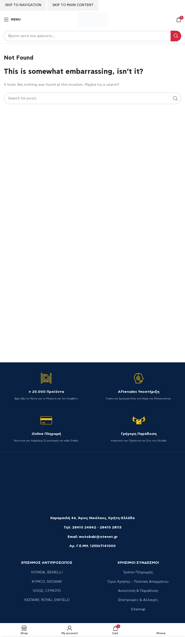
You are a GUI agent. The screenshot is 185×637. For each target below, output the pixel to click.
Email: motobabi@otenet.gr (93, 537)
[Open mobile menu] (12, 19)
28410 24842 (84, 527)
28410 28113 (110, 527)
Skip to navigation (23, 5)
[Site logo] (92, 19)
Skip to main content (72, 5)
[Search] (92, 36)
